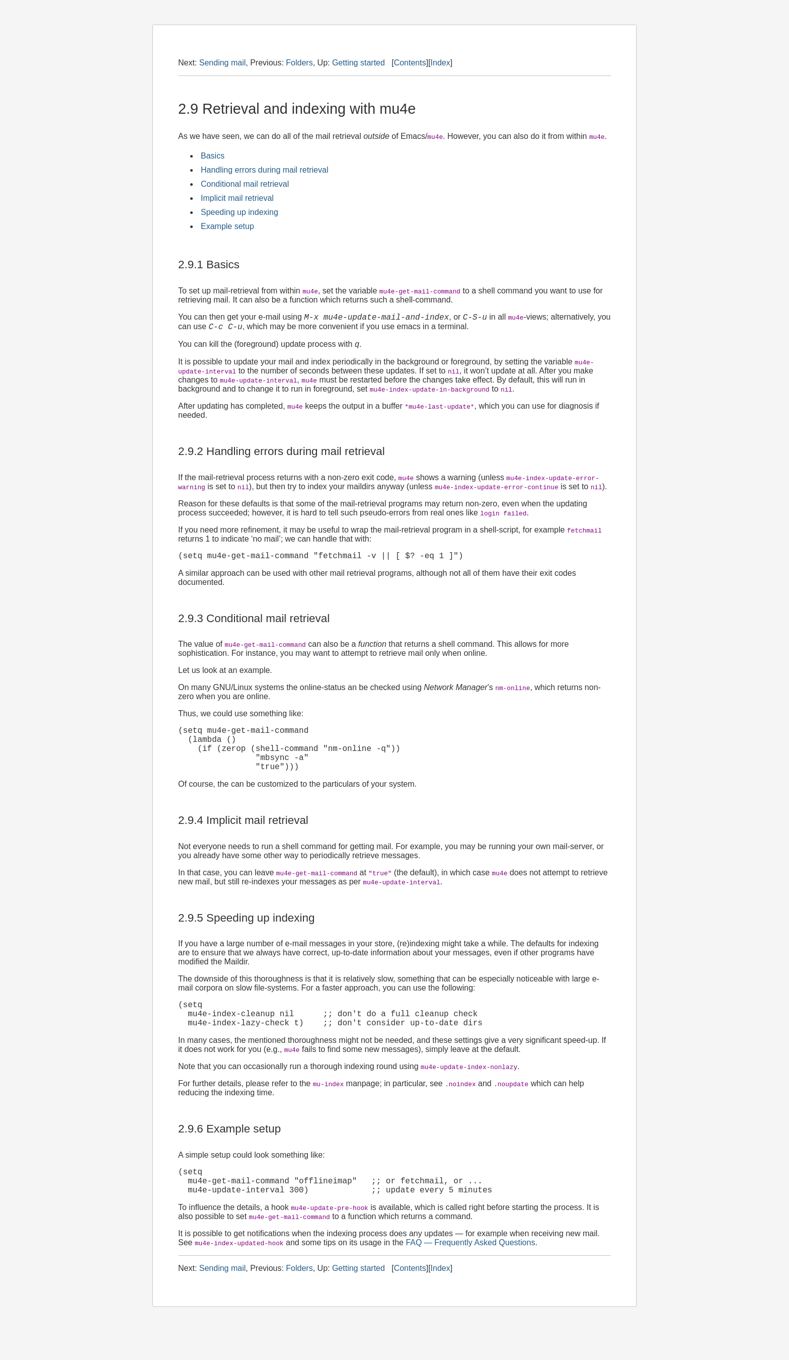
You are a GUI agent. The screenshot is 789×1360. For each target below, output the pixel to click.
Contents (410, 62)
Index (440, 62)
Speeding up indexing (239, 212)
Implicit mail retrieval (237, 198)
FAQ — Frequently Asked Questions (470, 1271)
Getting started (358, 62)
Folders (299, 62)
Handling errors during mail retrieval (264, 170)
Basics (212, 156)
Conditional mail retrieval (245, 184)
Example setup (227, 226)
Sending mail (222, 62)
